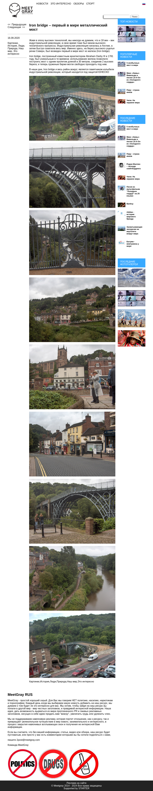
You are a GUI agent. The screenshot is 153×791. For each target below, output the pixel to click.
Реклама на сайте (77, 783)
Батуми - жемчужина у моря (133, 243)
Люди (21, 45)
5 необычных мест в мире (133, 64)
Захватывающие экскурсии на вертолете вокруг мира (134, 230)
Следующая (14, 27)
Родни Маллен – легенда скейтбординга (134, 166)
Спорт (90, 3)
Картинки (13, 43)
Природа (12, 48)
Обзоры (79, 3)
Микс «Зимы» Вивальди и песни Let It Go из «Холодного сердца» (133, 77)
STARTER (83, 788)
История (12, 45)
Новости (42, 3)
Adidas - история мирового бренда (131, 215)
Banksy (130, 204)
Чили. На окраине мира (133, 101)
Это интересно (61, 3)
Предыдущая (19, 24)
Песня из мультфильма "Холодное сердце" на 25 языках (133, 191)
